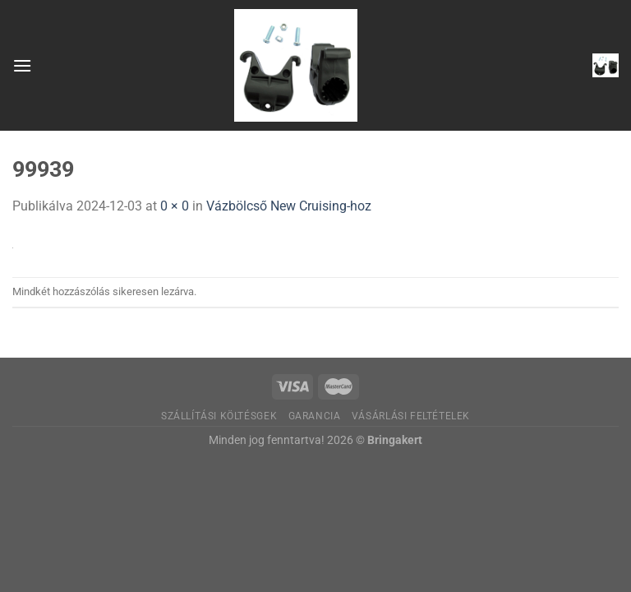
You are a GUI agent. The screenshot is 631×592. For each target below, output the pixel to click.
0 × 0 (174, 206)
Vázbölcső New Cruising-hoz (288, 206)
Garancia (314, 416)
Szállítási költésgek (219, 416)
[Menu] (22, 65)
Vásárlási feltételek (411, 416)
